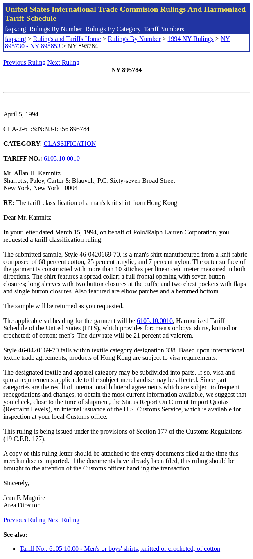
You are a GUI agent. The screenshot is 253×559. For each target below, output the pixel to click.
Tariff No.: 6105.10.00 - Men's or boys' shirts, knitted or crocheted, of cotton (120, 548)
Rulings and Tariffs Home (67, 38)
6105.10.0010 (62, 158)
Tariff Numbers (164, 28)
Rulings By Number (55, 28)
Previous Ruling (24, 62)
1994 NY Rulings (191, 38)
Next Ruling (63, 62)
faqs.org (15, 28)
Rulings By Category (113, 28)
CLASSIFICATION (70, 143)
